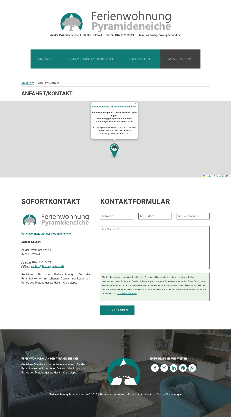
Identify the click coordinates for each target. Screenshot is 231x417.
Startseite (45, 59)
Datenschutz (135, 394)
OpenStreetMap (223, 176)
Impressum (119, 394)
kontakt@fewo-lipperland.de (47, 266)
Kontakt (150, 394)
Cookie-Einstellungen (169, 394)
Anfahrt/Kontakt (180, 59)
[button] (114, 149)
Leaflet (207, 176)
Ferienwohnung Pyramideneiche (91, 59)
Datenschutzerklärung (127, 293)
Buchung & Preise (141, 59)
